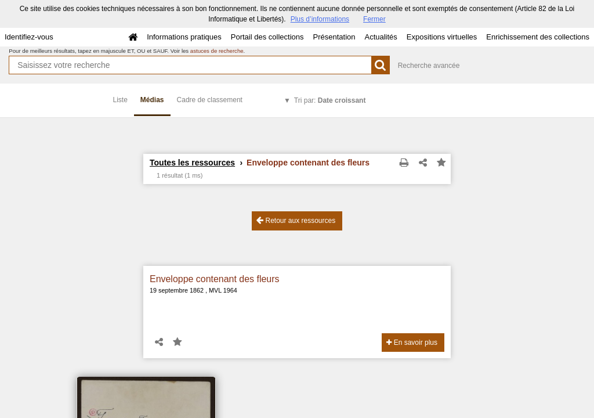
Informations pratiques (184, 37)
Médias (152, 100)
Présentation (334, 37)
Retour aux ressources (295, 220)
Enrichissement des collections (537, 37)
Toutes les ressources (192, 162)
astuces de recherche (217, 51)
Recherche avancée (429, 66)
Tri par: (330, 100)
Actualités (380, 37)
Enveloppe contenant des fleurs (215, 279)
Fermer (374, 19)
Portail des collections (267, 37)
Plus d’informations (320, 19)
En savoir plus (411, 342)
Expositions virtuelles (442, 37)
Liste (120, 100)
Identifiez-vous (29, 37)
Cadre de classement (209, 100)
